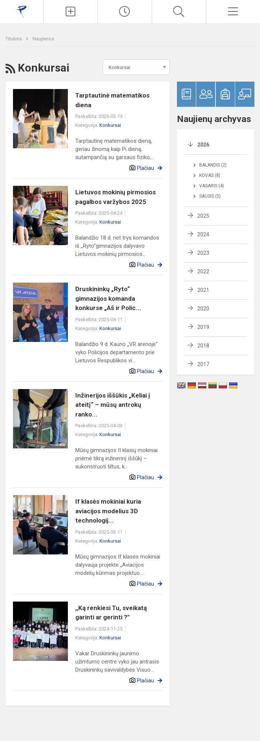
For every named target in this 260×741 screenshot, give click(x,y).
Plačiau (145, 168)
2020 (203, 309)
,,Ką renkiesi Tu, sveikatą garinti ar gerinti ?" (111, 612)
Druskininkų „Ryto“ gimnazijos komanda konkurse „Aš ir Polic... (108, 298)
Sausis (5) (210, 196)
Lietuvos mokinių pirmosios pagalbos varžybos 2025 (115, 196)
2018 (203, 346)
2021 (203, 290)
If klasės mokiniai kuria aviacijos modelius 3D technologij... (108, 511)
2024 (203, 234)
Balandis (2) (213, 165)
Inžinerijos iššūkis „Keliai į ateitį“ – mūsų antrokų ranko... (112, 405)
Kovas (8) (209, 175)
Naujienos (43, 39)
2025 (203, 216)
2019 (203, 327)
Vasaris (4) (211, 185)
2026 (203, 145)
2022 (203, 271)
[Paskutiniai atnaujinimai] (125, 11)
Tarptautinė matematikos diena (112, 100)
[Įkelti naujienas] (71, 11)
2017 (203, 364)
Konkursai (110, 125)
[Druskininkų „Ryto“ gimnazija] (21, 10)
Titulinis (14, 39)
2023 (203, 253)
